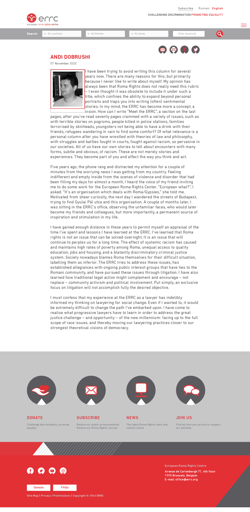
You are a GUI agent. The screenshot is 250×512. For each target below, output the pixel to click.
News (132, 418)
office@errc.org (186, 479)
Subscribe (185, 8)
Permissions (61, 495)
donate (35, 418)
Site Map (32, 495)
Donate (39, 487)
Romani (204, 8)
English (217, 8)
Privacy (46, 495)
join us (184, 418)
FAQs (65, 487)
